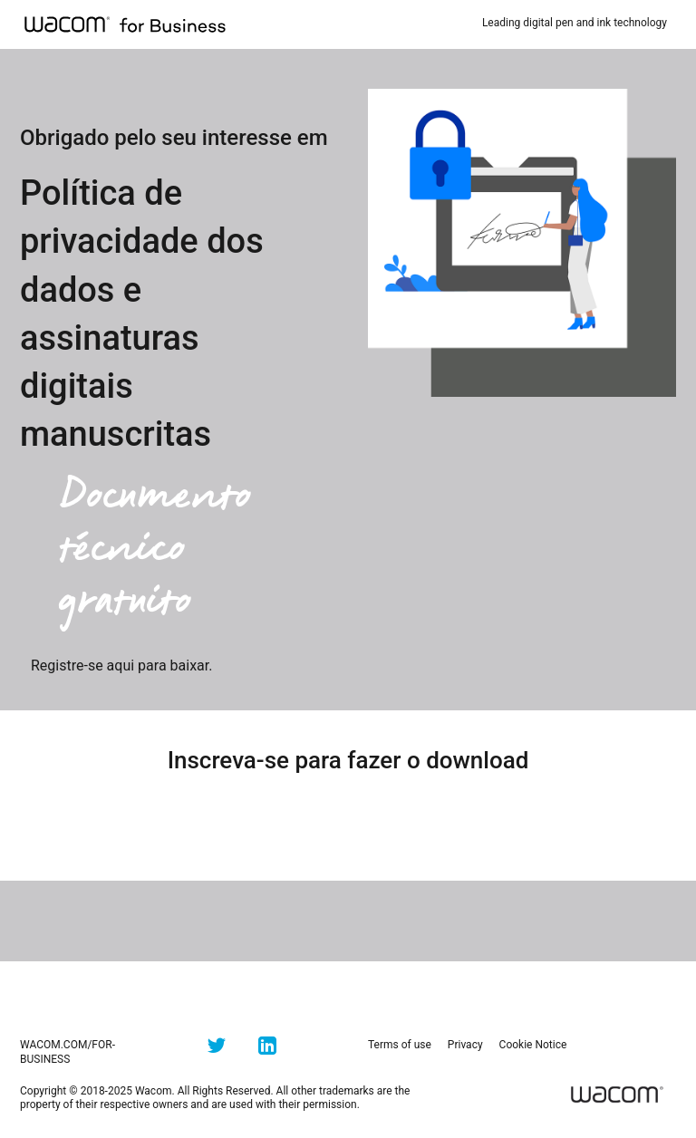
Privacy (465, 1044)
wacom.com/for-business (67, 1052)
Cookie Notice (533, 1044)
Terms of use (399, 1044)
